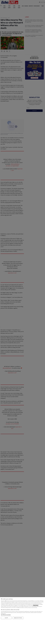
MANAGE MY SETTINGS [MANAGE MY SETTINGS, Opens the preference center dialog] (18, 617)
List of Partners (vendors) (6, 614)
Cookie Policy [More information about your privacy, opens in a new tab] (35, 605)
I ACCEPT (6, 617)
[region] (22, 608)
